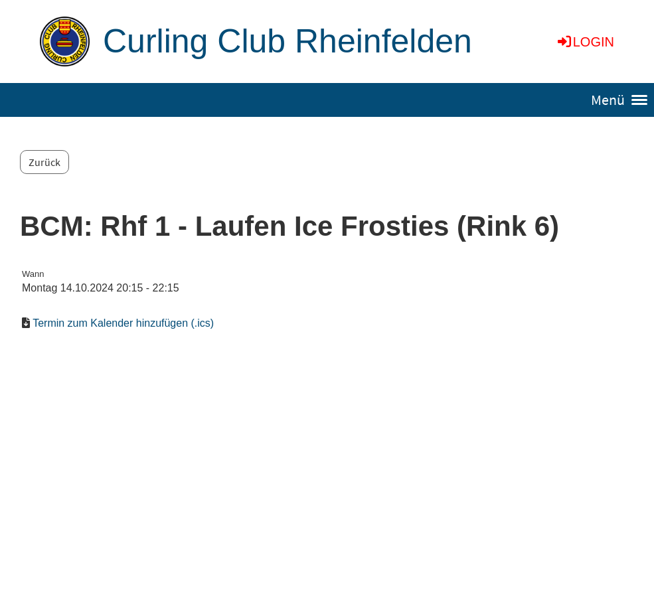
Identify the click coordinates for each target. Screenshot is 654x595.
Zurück (44, 162)
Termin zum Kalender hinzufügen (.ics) (123, 323)
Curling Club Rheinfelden (287, 41)
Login (585, 42)
